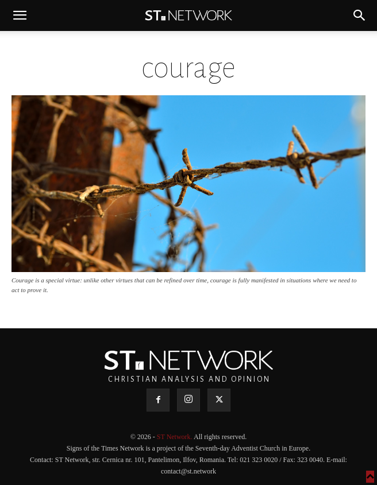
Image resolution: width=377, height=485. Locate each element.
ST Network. (175, 437)
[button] (19, 15)
